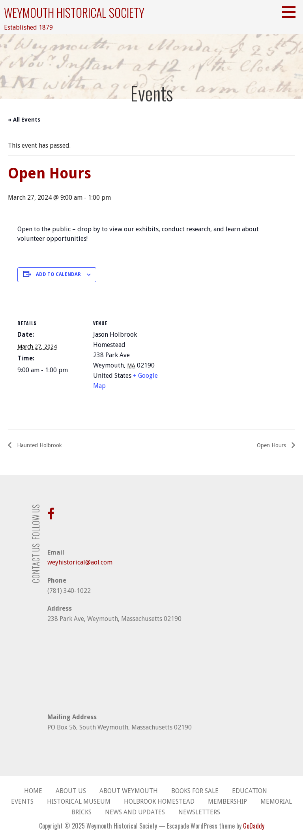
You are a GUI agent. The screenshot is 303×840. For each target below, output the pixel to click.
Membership (227, 801)
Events (22, 801)
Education (249, 791)
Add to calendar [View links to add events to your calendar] (58, 274)
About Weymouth (128, 791)
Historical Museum (78, 801)
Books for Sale (195, 791)
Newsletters (199, 812)
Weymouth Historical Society (74, 12)
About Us (71, 791)
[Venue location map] (210, 349)
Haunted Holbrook (38, 445)
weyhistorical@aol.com (79, 562)
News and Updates (135, 812)
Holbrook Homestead (159, 801)
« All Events (24, 119)
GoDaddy (253, 826)
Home (33, 791)
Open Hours (272, 445)
